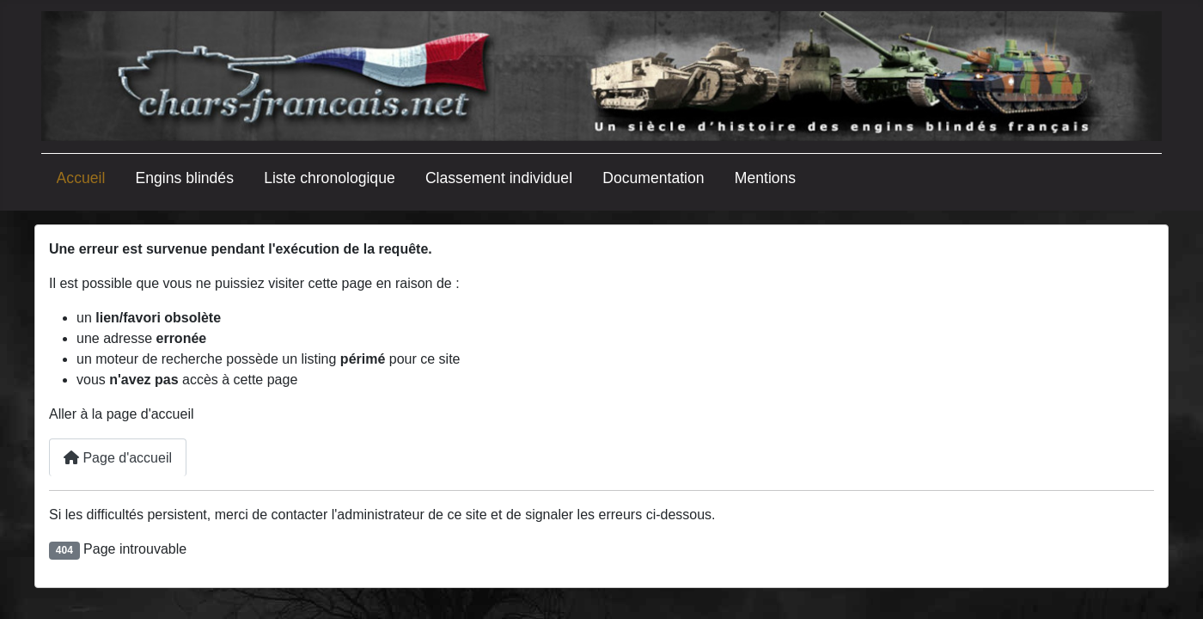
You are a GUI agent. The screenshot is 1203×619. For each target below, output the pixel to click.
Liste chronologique (329, 178)
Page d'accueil (118, 457)
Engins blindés (185, 178)
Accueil (81, 178)
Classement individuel (498, 178)
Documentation (653, 178)
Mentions (765, 178)
